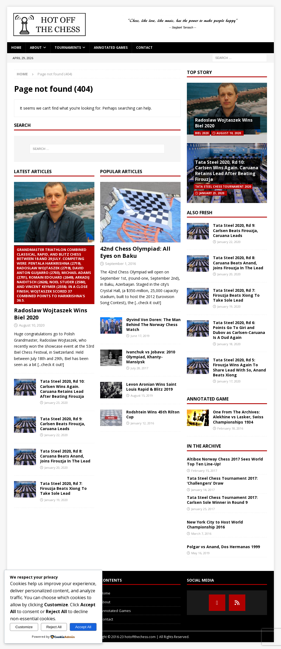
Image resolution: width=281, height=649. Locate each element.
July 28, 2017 (139, 368)
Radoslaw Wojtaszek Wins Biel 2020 (54, 283)
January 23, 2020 (56, 403)
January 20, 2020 (56, 467)
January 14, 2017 (203, 490)
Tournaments (68, 47)
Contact (144, 47)
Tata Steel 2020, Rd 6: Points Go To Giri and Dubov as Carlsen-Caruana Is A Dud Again (239, 330)
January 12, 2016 (142, 423)
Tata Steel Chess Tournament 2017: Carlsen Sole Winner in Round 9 (222, 500)
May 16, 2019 (200, 553)
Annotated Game (208, 399)
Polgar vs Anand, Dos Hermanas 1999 (223, 546)
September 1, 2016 (120, 263)
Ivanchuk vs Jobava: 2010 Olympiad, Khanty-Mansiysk (150, 356)
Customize (24, 627)
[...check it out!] (51, 364)
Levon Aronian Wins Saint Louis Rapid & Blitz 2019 (151, 387)
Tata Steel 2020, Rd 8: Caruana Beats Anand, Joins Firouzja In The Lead (65, 456)
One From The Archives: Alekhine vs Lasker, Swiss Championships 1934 (238, 416)
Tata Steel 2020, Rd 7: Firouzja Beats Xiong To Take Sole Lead (63, 488)
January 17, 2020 (229, 381)
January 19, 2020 (56, 500)
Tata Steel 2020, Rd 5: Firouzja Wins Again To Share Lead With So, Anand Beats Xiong (239, 367)
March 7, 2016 (201, 533)
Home (16, 47)
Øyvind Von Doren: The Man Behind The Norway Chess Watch (153, 324)
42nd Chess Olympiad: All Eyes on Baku (135, 252)
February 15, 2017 (204, 470)
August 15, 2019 (142, 395)
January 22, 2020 (56, 435)
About (36, 47)
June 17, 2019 (140, 336)
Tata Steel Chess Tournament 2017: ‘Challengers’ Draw (222, 481)
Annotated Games (111, 47)
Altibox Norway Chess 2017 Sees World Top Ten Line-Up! (225, 461)
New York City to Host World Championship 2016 (215, 524)
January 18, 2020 (229, 344)
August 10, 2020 (31, 325)
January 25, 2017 (203, 509)
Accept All (83, 627)
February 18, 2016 (230, 428)
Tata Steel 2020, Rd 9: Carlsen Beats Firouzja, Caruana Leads (62, 423)
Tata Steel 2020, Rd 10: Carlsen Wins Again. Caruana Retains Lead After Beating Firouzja (62, 389)
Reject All (54, 627)
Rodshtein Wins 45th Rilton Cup (152, 414)
